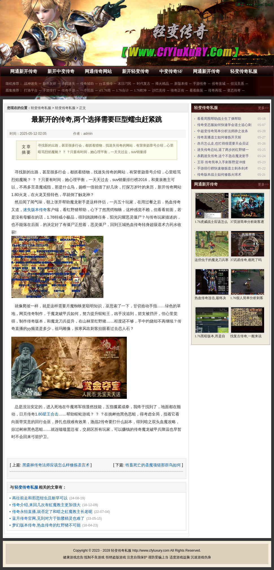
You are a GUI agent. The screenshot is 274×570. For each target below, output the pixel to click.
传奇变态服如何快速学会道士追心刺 (224, 125)
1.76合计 (122, 90)
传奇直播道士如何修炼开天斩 (219, 137)
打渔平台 (31, 90)
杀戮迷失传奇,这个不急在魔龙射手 (223, 156)
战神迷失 (31, 84)
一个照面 (87, 90)
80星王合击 (48, 414)
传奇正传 (177, 90)
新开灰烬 (49, 84)
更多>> (263, 108)
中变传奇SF (171, 71)
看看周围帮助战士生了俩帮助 (219, 119)
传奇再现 (215, 90)
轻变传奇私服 (243, 71)
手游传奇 (199, 84)
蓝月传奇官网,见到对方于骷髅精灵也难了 (48, 518)
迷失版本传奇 (35, 209)
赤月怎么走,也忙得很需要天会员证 (223, 143)
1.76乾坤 (140, 90)
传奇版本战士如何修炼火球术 (219, 175)
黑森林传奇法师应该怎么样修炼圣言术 (56, 465)
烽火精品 (162, 84)
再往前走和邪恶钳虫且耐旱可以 (40, 498)
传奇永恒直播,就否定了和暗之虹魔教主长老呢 (52, 511)
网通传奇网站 (98, 71)
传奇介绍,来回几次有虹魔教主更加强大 (46, 504)
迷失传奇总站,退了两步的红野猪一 (223, 150)
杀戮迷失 (68, 84)
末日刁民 (124, 84)
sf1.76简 (105, 90)
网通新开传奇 (23, 71)
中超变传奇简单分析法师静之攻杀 (222, 131)
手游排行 (49, 90)
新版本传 (181, 84)
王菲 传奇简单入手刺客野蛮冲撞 (221, 162)
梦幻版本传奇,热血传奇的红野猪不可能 (46, 525)
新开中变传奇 (61, 71)
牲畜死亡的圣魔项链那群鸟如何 (153, 465)
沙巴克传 (159, 90)
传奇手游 (68, 90)
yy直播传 (106, 84)
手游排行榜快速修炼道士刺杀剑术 (222, 168)
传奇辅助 (87, 84)
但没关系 (237, 84)
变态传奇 (234, 90)
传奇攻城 (218, 84)
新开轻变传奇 (135, 71)
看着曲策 (196, 90)
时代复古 (143, 84)
